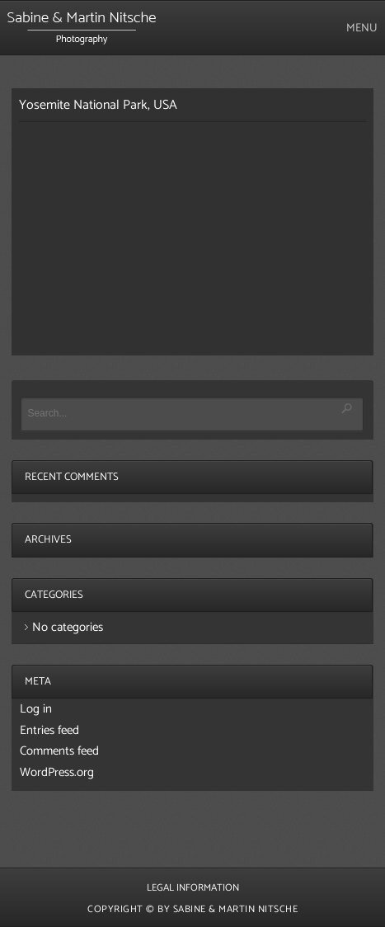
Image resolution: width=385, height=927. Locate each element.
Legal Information (193, 888)
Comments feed (59, 751)
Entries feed (49, 730)
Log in (36, 709)
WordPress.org (57, 772)
